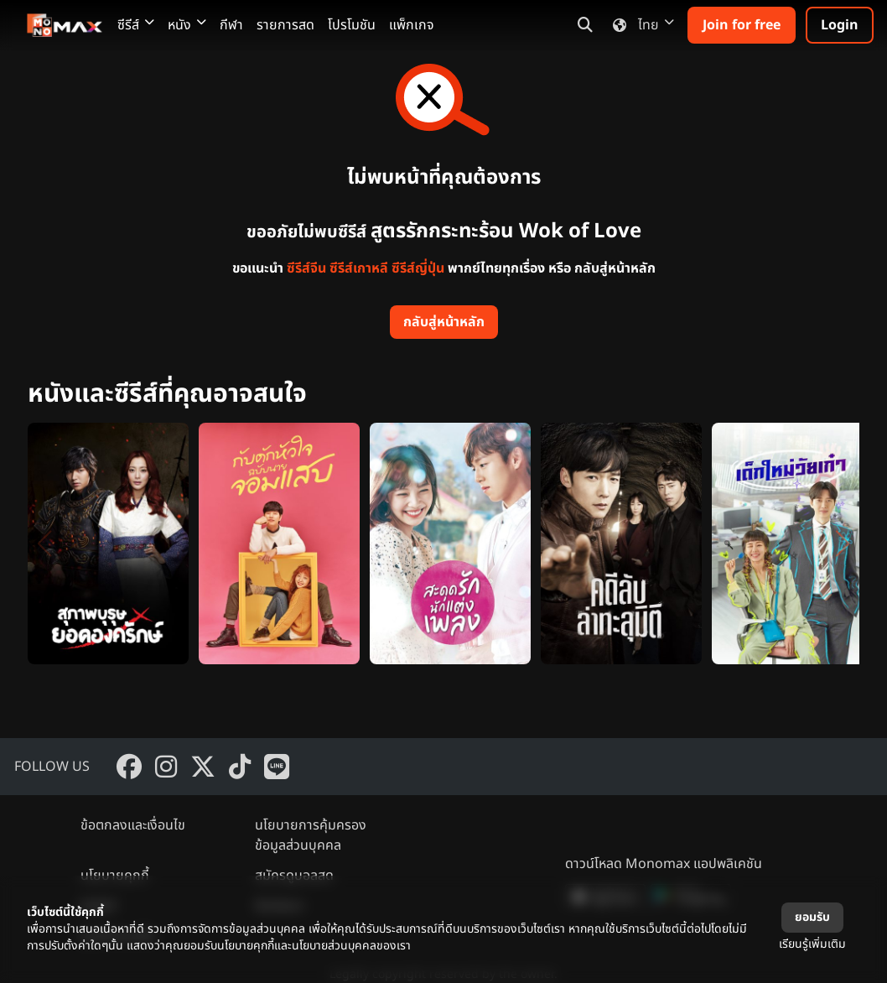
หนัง (187, 25)
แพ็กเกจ (411, 25)
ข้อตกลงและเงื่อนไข (132, 825)
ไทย (640, 25)
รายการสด (285, 25)
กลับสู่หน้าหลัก (444, 322)
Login (839, 25)
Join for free (742, 25)
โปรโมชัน (352, 25)
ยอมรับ (812, 917)
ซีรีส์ (135, 25)
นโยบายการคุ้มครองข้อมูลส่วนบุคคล (310, 835)
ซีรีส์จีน (306, 268)
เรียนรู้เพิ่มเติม (812, 944)
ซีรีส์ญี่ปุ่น (418, 268)
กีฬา (231, 25)
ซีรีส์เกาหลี (358, 268)
